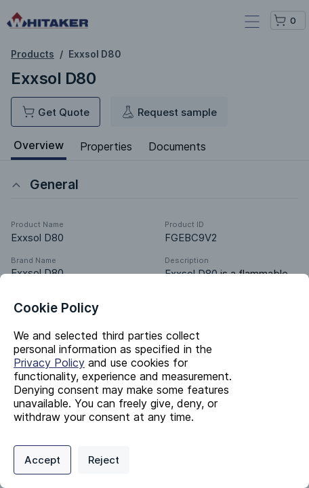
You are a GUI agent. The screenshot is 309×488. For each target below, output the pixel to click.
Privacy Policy (49, 362)
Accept (42, 459)
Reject (103, 459)
